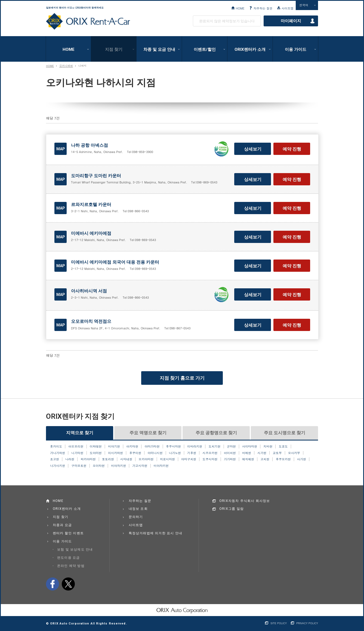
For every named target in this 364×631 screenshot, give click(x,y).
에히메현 (248, 459)
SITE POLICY (278, 623)
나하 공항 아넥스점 (89, 145)
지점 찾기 (113, 49)
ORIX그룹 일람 (231, 509)
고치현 (264, 459)
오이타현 (99, 466)
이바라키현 (194, 446)
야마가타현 (151, 446)
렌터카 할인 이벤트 (68, 533)
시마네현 (126, 459)
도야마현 (96, 453)
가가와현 (230, 459)
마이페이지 (291, 20)
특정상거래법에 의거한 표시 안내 (156, 533)
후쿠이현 (135, 453)
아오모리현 (75, 446)
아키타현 (132, 446)
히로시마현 (167, 459)
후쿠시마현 (173, 446)
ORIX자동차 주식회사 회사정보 (244, 501)
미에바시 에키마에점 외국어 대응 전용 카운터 (115, 262)
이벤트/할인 (205, 49)
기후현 (191, 453)
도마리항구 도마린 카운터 (96, 175)
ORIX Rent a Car (88, 21)
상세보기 (252, 149)
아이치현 (230, 453)
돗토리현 (108, 459)
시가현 (261, 453)
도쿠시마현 (209, 459)
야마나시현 (155, 453)
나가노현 (175, 453)
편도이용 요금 (68, 558)
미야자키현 (118, 466)
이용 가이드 (295, 49)
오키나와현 (66, 65)
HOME (240, 8)
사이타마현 (249, 446)
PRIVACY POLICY (307, 623)
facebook (52, 584)
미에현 (246, 453)
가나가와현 (57, 453)
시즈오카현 (209, 453)
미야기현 (114, 446)
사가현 (301, 459)
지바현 (267, 446)
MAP (60, 149)
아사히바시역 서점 (89, 290)
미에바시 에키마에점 (91, 233)
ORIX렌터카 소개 (250, 49)
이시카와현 (115, 453)
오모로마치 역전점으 (91, 321)
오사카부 (294, 453)
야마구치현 (188, 459)
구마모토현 (78, 466)
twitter (68, 584)
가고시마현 (139, 466)
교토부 (277, 453)
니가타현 (77, 453)
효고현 (54, 459)
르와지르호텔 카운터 (91, 204)
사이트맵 (288, 8)
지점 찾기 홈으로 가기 (182, 378)
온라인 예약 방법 (71, 566)
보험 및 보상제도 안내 (75, 549)
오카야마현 (145, 459)
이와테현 (96, 446)
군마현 (231, 446)
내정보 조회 (138, 509)
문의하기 (136, 517)
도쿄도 (283, 446)
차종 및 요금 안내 (159, 49)
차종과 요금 (62, 525)
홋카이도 (56, 446)
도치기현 (214, 446)
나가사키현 (57, 466)
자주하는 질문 (263, 8)
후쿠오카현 (283, 459)
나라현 (69, 459)
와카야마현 (88, 459)
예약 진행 (292, 149)
